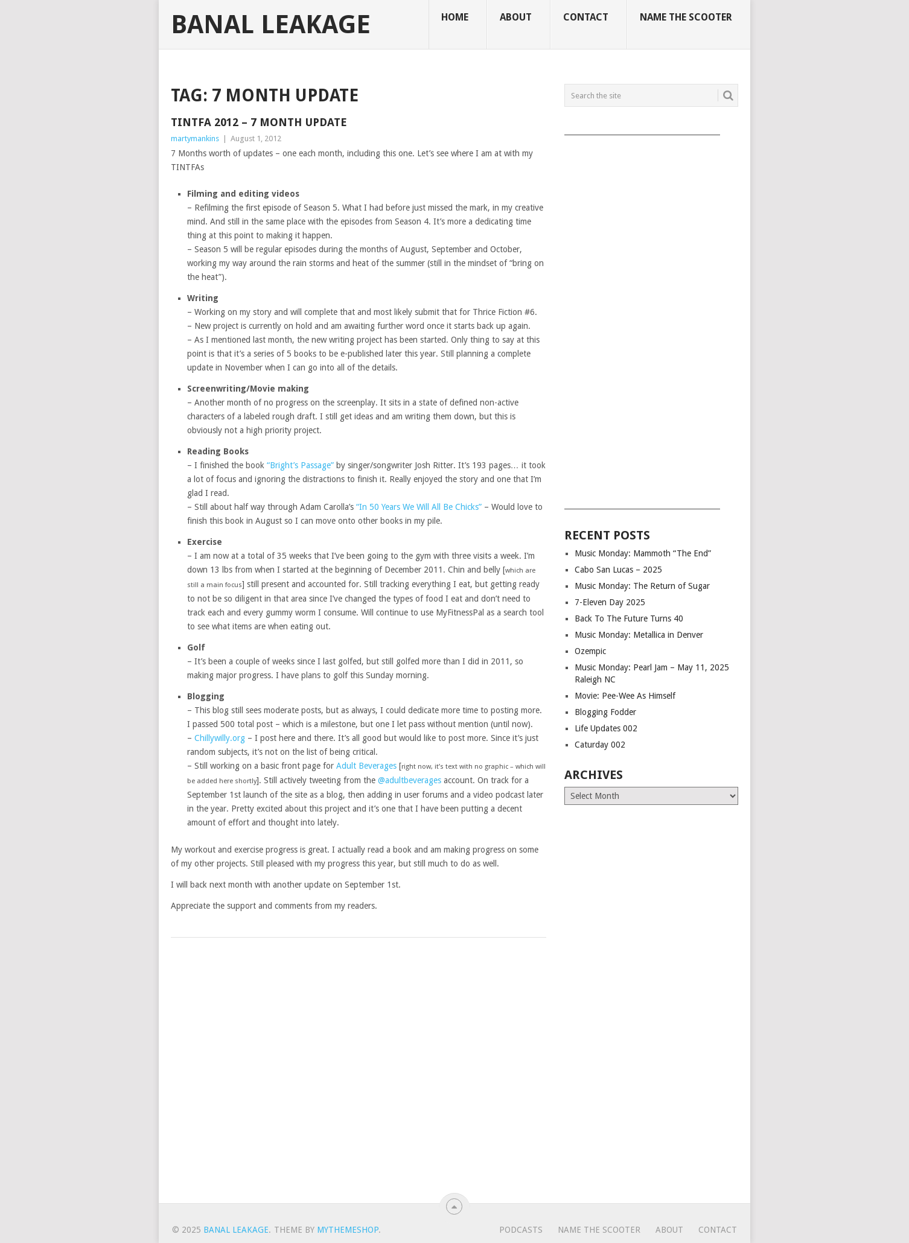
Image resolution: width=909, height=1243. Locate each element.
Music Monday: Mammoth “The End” (643, 553)
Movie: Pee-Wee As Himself (625, 696)
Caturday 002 (600, 744)
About (516, 17)
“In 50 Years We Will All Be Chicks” (419, 507)
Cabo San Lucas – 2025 (618, 569)
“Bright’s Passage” (300, 465)
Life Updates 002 (606, 728)
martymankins (195, 138)
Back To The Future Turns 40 (629, 618)
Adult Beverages (366, 766)
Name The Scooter (686, 17)
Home (454, 17)
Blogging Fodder (605, 712)
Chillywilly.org (219, 738)
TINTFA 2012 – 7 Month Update (259, 122)
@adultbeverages (409, 780)
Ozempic (590, 651)
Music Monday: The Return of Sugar (642, 586)
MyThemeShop (347, 1230)
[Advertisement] (651, 318)
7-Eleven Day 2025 (610, 602)
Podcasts (521, 1230)
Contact (585, 17)
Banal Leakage (271, 24)
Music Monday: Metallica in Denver (639, 635)
